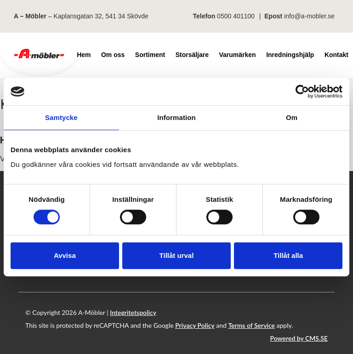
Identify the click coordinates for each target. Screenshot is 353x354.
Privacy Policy (195, 325)
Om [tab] (291, 117)
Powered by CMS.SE (299, 338)
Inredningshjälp (290, 54)
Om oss (113, 54)
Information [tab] (176, 117)
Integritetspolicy (133, 312)
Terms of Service (251, 325)
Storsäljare (192, 54)
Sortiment (150, 54)
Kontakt (336, 54)
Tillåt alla (288, 255)
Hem (84, 54)
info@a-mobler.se (309, 16)
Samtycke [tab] (61, 117)
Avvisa (65, 255)
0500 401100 (236, 16)
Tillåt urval (176, 255)
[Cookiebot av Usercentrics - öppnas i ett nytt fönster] (302, 91)
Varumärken (237, 54)
